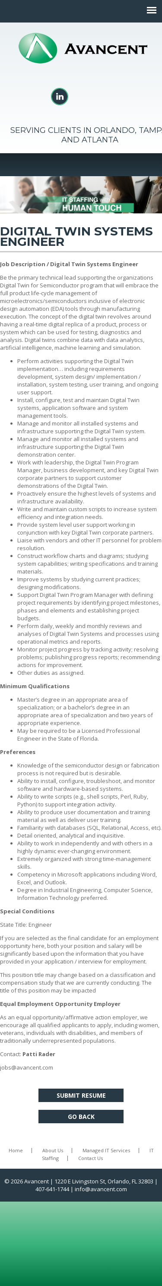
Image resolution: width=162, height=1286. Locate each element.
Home (16, 1150)
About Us (52, 1150)
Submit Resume (81, 1095)
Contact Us (90, 1158)
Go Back (81, 1116)
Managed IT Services (106, 1150)
